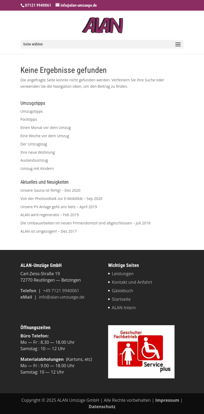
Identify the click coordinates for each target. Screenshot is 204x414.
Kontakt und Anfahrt (132, 282)
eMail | (29, 297)
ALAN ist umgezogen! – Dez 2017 (48, 231)
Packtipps (28, 119)
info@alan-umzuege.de (61, 297)
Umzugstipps (31, 111)
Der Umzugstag (33, 144)
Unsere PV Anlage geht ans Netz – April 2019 (58, 206)
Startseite (121, 299)
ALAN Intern (124, 308)
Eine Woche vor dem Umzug (44, 135)
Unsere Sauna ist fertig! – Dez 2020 (50, 190)
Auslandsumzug (34, 160)
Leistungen (123, 274)
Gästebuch (122, 291)
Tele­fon (28, 291)
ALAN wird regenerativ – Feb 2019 (49, 214)
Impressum (167, 400)
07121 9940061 (38, 5)
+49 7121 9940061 (61, 291)
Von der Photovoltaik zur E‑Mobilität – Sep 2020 (61, 198)
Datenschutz (102, 406)
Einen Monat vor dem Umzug (45, 127)
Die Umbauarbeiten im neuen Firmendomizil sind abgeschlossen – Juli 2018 (85, 222)
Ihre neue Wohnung (37, 152)
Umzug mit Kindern (37, 168)
